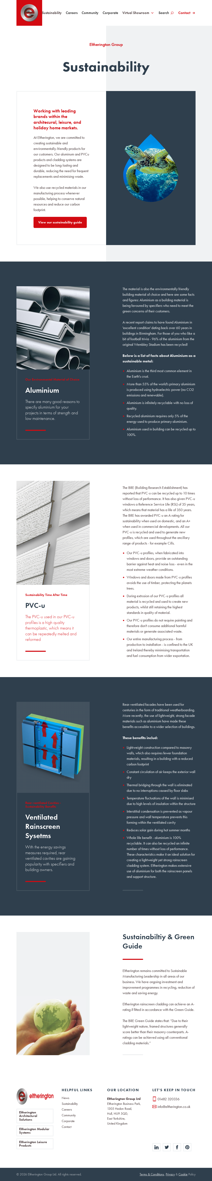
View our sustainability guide (60, 222)
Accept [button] (170, 1165)
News (65, 1098)
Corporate (110, 13)
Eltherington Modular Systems (34, 1131)
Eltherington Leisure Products (33, 1144)
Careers (72, 13)
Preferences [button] (126, 1164)
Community (90, 13)
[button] (185, 1165)
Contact (184, 13)
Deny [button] (147, 1165)
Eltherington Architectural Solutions (28, 1115)
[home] (29, 13)
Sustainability (52, 13)
